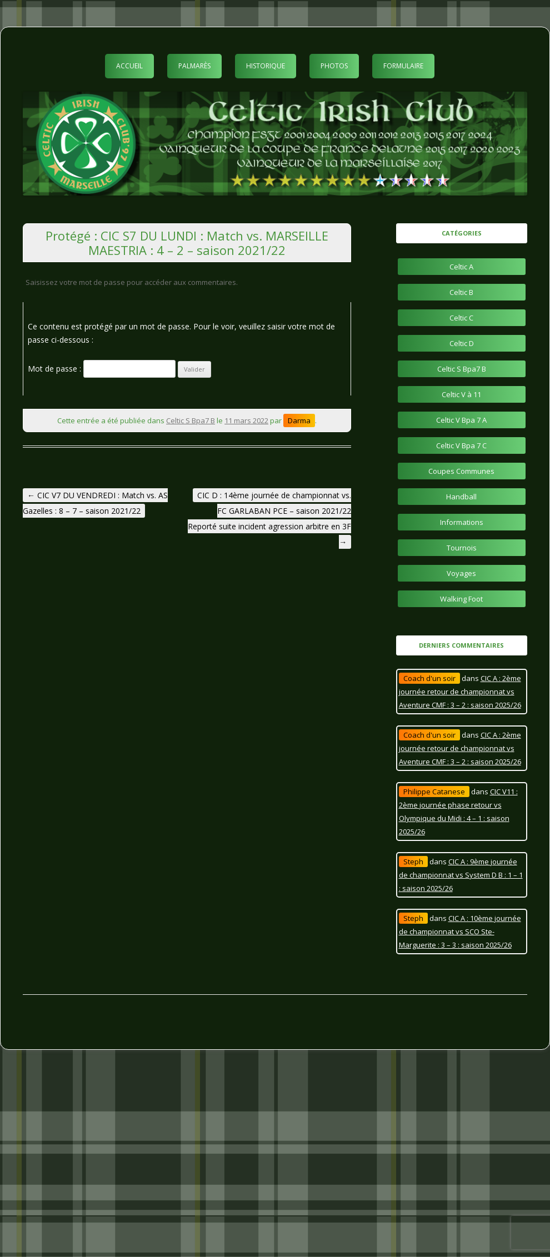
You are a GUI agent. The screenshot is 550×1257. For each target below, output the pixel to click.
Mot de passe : (102, 368)
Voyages (461, 573)
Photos (334, 66)
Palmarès (194, 66)
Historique (265, 66)
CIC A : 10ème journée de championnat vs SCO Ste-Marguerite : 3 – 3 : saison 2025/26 (460, 931)
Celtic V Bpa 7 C (461, 445)
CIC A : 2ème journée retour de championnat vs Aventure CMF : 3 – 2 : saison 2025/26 (460, 691)
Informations (461, 522)
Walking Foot (461, 599)
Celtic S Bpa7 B (190, 420)
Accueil (129, 66)
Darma (299, 420)
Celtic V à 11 (461, 394)
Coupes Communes (461, 471)
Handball (461, 497)
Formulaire (403, 66)
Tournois (462, 548)
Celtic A (461, 267)
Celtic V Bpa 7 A (461, 420)
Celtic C (461, 318)
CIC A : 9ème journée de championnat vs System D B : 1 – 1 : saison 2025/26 (461, 875)
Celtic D (461, 343)
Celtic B (461, 292)
